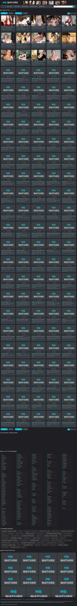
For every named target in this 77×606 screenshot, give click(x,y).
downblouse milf (15, 547)
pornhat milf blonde (28, 535)
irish (33, 488)
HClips (49, 76)
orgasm (20, 29)
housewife (73, 202)
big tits (64, 28)
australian (4, 467)
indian (9, 201)
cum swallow (20, 463)
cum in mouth (53, 115)
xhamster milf (3, 533)
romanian (50, 501)
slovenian (50, 517)
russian (57, 132)
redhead (66, 407)
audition (3, 466)
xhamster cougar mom (40, 533)
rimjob (49, 499)
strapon (18, 168)
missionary (50, 454)
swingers (65, 466)
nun (49, 464)
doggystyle (26, 234)
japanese (34, 493)
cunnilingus (20, 466)
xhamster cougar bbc (4, 547)
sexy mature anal (4, 535)
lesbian (34, 509)
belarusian (4, 482)
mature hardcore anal (44, 531)
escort (73, 372)
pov (67, 98)
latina (12, 115)
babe (48, 45)
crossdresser (20, 457)
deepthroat (57, 115)
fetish (19, 505)
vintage (42, 218)
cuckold (38, 28)
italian (23, 132)
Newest (9, 13)
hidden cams (65, 202)
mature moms (30, 533)
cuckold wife (26, 531)
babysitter (4, 474)
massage (34, 218)
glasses (34, 455)
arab (3, 461)
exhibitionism (69, 234)
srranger (53, 168)
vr (21, 373)
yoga (64, 508)
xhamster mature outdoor (9, 540)
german (68, 201)
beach (6, 131)
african (3, 455)
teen (70, 373)
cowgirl (41, 131)
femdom (49, 46)
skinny (49, 512)
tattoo (64, 471)
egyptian (19, 490)
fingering (67, 218)
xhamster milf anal (5, 542)
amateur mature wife (50, 535)
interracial (20, 98)
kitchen (34, 501)
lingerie (73, 286)
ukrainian (65, 486)
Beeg (33, 351)
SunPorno (34, 42)
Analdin (64, 265)
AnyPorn (34, 334)
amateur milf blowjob (15, 542)
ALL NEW (17, 6)
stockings (65, 460)
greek (34, 460)
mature (28, 28)
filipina (19, 507)
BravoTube (4, 93)
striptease (65, 463)
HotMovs (19, 420)
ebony (19, 489)
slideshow (24, 29)
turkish (64, 482)
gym (34, 463)
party (49, 483)
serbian (49, 509)
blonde (64, 217)
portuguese (50, 488)
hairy (34, 467)
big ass (3, 62)
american (6, 28)
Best (3, 13)
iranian (34, 486)
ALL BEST (9, 6)
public (50, 168)
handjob (52, 46)
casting (10, 28)
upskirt (64, 487)
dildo (22, 200)
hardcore (25, 46)
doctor (19, 479)
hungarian (35, 479)
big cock (18, 62)
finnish (49, 287)
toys (64, 480)
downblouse (20, 483)
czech (19, 467)
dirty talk (64, 218)
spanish (34, 98)
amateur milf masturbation (45, 540)
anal (3, 460)
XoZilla (3, 386)
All (16, 13)
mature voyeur (11, 533)
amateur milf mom (39, 535)
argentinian (4, 463)
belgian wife (45, 544)
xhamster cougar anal (8, 545)
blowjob (18, 45)
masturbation (64, 219)
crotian (19, 458)
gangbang (26, 131)
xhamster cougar (16, 538)
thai (64, 476)
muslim (49, 457)
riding (49, 498)
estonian (19, 493)
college (3, 520)
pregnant (11, 98)
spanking (65, 455)
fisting (19, 511)
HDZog (49, 334)
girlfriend (34, 454)
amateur (3, 28)
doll (18, 482)
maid (34, 515)
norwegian (50, 461)
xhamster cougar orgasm (67, 533)
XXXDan (3, 420)
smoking (49, 520)
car (3, 509)
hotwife (61, 535)
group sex (21, 46)
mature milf (19, 544)
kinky (68, 29)
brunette (18, 303)
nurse (49, 466)
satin (49, 506)
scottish (49, 508)
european (71, 28)
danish (19, 471)
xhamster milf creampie (41, 542)
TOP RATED (25, 6)
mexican (34, 521)
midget (34, 523)
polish (49, 486)
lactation (34, 506)
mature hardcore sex (53, 544)
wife (10, 29)
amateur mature (36, 538)
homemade (64, 29)
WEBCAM (42, 6)
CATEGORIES (33, 6)
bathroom (4, 476)
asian (33, 217)
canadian (52, 114)
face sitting (20, 500)
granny (56, 28)
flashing (73, 234)
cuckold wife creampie (68, 540)
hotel (34, 476)
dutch (19, 485)
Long (23, 13)
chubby (6, 45)
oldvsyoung (19, 99)
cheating (4, 515)
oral (49, 473)
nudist (8, 132)
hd (6, 29)
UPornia (3, 128)
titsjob (64, 479)
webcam (69, 407)
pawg (49, 485)
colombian (4, 521)
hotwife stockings (54, 537)
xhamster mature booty (8, 531)
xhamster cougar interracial (15, 535)
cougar (53, 28)
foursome (19, 516)
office (49, 470)
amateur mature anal (28, 542)
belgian (3, 483)
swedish (64, 464)
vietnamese (65, 492)
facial (19, 502)
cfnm (33, 62)
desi (18, 474)
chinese (3, 517)
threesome (65, 477)
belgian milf (23, 547)
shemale (49, 511)
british (36, 114)
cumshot (26, 45)
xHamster (4, 42)
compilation (3, 29)
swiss (64, 467)
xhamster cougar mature (52, 542)
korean (34, 502)
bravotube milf (28, 545)
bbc (48, 200)
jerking (34, 495)
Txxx (64, 93)
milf (8, 29)
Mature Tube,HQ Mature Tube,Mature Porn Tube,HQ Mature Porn (10, 2)
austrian (34, 234)
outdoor (8, 98)
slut (48, 518)
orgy (49, 476)
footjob (19, 514)
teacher (64, 473)
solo (49, 525)
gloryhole (34, 457)
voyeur (11, 132)
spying (64, 457)
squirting (65, 458)
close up (52, 286)
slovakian (50, 515)
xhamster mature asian (67, 531)
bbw (66, 62)
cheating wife (34, 540)
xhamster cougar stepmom (57, 540)
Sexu (64, 248)
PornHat (49, 42)
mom (50, 99)
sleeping (49, 514)
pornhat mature (61, 542)
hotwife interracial (37, 544)
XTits (18, 145)
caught (3, 512)
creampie (64, 132)
